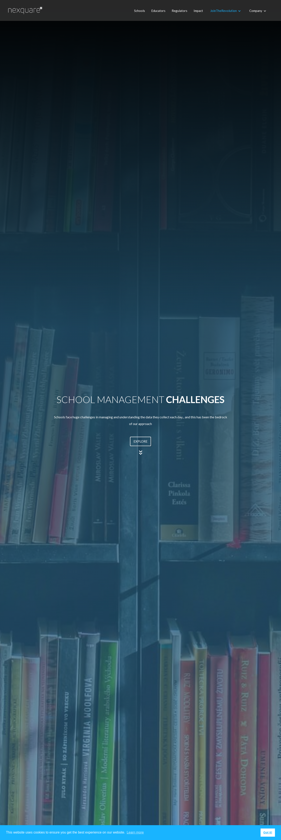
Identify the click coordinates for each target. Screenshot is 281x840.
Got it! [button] (267, 832)
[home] (21, 7)
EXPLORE (140, 441)
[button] (225, 14)
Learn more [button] (135, 832)
